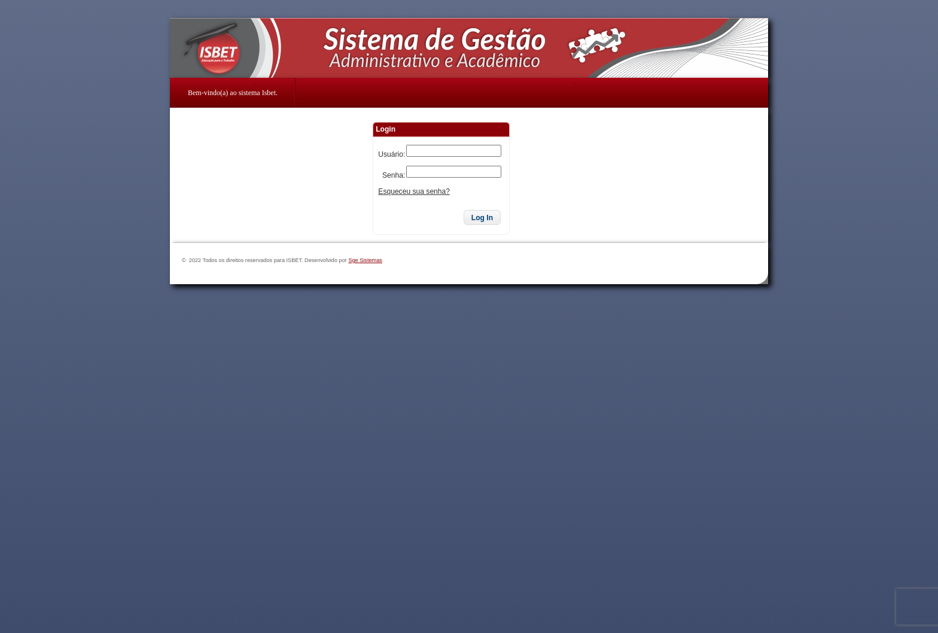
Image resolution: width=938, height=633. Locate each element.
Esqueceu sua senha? (414, 191)
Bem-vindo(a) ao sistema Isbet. (233, 93)
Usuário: (391, 154)
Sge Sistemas (365, 260)
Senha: (393, 175)
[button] (482, 218)
